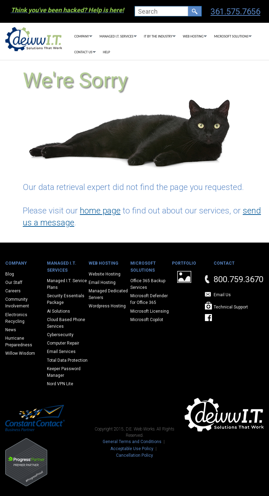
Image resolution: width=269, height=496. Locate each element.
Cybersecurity (60, 334)
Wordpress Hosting (107, 306)
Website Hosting (104, 274)
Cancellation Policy (134, 455)
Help (106, 52)
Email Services (61, 351)
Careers (13, 290)
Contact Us (83, 52)
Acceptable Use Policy (131, 448)
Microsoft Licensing (149, 311)
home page (100, 211)
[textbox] (161, 11)
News (10, 329)
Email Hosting (102, 282)
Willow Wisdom (20, 353)
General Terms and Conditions (132, 441)
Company (81, 36)
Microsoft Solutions (231, 36)
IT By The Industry (158, 36)
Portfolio (184, 263)
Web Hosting (193, 36)
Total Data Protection (67, 360)
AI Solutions (58, 311)
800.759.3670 (238, 279)
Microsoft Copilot (146, 319)
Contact (224, 263)
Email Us (222, 294)
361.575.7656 (235, 11)
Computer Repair (63, 343)
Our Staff (13, 282)
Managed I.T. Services (116, 36)
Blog (9, 274)
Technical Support (231, 307)
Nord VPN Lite (60, 383)
